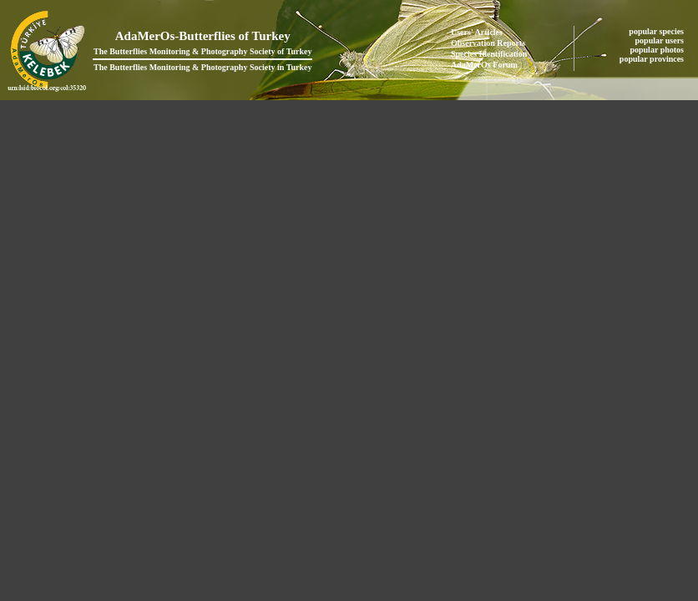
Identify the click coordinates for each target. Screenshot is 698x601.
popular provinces (653, 58)
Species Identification (489, 53)
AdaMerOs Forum (484, 64)
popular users (660, 40)
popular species (657, 31)
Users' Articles (477, 32)
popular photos (657, 49)
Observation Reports (488, 43)
